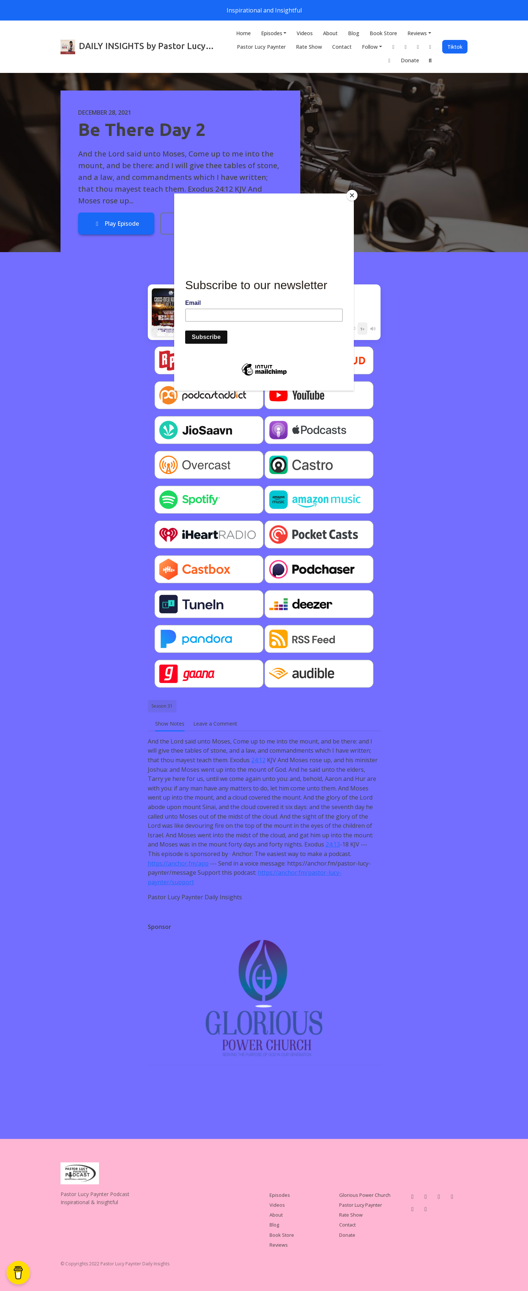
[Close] (352, 195)
